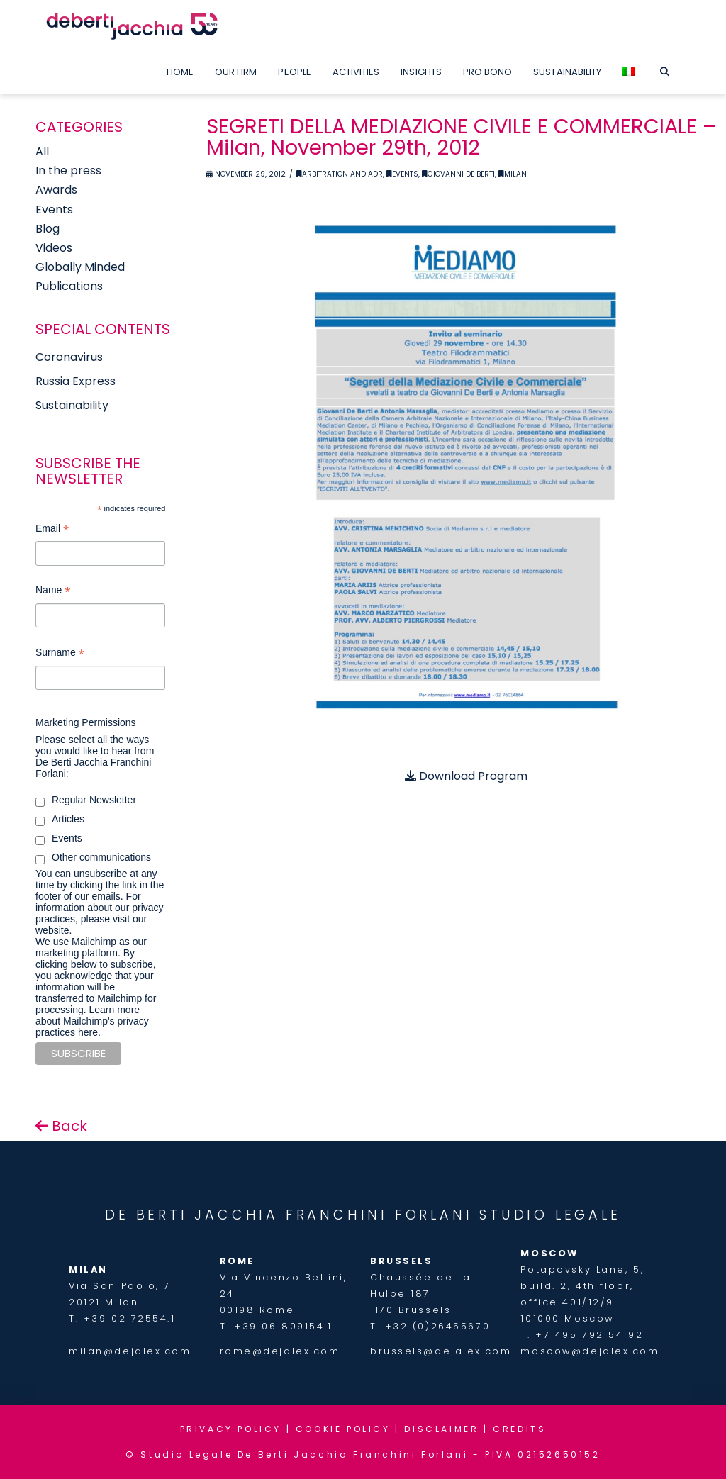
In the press (68, 170)
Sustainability (71, 405)
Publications (69, 286)
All (42, 151)
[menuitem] (629, 69)
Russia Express (75, 381)
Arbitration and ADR (339, 174)
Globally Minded (80, 267)
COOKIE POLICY (343, 1429)
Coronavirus (69, 357)
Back (61, 1126)
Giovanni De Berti (458, 174)
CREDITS (519, 1429)
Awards (56, 190)
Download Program (466, 776)
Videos (53, 248)
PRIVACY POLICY (230, 1429)
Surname (59, 654)
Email (52, 530)
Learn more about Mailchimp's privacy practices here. (92, 1021)
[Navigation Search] (664, 69)
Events (402, 174)
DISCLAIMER (441, 1429)
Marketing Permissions (85, 722)
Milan (512, 174)
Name (52, 592)
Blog (47, 229)
